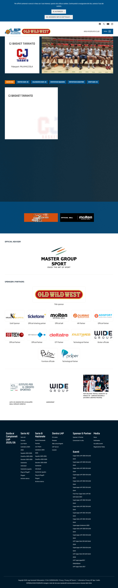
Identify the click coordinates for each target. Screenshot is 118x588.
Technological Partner (81, 342)
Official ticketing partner (37, 323)
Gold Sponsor (15, 323)
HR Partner (81, 323)
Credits (98, 580)
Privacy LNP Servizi (70, 580)
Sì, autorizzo (58, 11)
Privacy (61, 580)
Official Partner (103, 323)
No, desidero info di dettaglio (58, 17)
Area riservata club (91, 31)
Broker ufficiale (103, 342)
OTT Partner (59, 342)
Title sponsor (59, 304)
